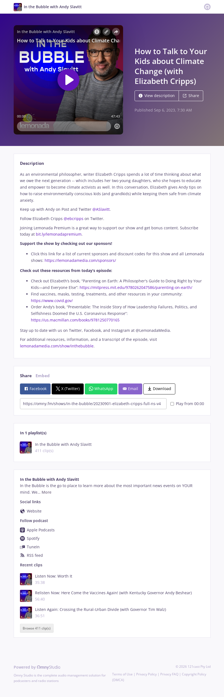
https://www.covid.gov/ (52, 300)
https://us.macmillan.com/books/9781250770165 (75, 320)
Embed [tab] (43, 376)
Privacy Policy (146, 674)
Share (191, 95)
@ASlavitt (101, 209)
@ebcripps (73, 218)
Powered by (37, 667)
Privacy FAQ (169, 674)
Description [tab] (32, 163)
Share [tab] (26, 376)
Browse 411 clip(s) (37, 628)
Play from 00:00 (187, 403)
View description (157, 95)
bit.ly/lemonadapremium (59, 234)
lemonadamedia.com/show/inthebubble (57, 345)
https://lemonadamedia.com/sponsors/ (80, 260)
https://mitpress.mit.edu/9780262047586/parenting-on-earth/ (136, 287)
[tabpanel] (112, 260)
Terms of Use (122, 674)
